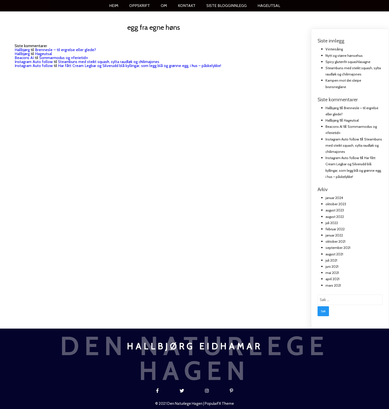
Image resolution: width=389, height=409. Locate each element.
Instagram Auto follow (34, 61)
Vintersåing (334, 49)
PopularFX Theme (219, 403)
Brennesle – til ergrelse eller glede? (65, 49)
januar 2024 (334, 198)
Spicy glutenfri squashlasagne (347, 62)
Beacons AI (24, 57)
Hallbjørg (22, 49)
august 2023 (334, 210)
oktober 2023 (335, 204)
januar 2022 (334, 235)
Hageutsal (43, 53)
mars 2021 (333, 285)
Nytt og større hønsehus (344, 55)
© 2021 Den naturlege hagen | (180, 403)
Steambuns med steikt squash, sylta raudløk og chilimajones (108, 61)
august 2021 (334, 254)
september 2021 (337, 247)
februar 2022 (335, 229)
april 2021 (332, 279)
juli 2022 (331, 223)
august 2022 (334, 216)
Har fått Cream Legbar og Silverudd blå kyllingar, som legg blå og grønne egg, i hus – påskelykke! (139, 65)
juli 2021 (331, 260)
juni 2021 (331, 266)
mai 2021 (332, 273)
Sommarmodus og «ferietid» (63, 57)
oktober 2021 (335, 241)
